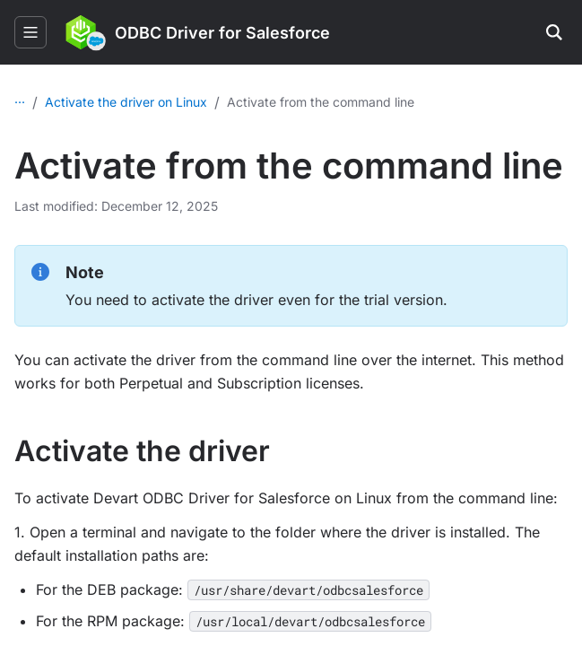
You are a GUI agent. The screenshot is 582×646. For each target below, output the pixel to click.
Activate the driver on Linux (288, 101)
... (19, 98)
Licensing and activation (116, 101)
